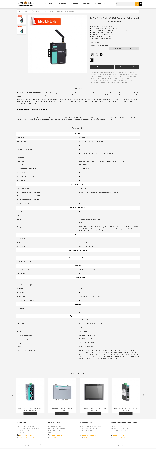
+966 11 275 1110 (119, 435)
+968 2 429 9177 (57, 435)
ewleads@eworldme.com (28, 438)
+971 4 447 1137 (25, 435)
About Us (110, 445)
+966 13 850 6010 (89, 435)
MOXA (37, 11)
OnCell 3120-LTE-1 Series (82, 112)
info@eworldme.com (58, 438)
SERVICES (86, 4)
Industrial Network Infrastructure (104, 73)
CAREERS (98, 4)
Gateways (124, 80)
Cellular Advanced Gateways (128, 74)
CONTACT (107, 4)
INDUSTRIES (61, 4)
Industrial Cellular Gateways (109, 78)
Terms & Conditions (130, 445)
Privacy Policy (118, 445)
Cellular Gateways (111, 76)
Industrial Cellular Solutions (111, 80)
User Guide (132, 48)
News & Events (101, 445)
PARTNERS (74, 4)
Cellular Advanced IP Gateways (107, 74)
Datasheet (117, 48)
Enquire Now (102, 67)
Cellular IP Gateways (97, 76)
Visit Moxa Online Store (88, 445)
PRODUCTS (49, 4)
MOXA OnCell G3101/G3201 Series (118, 82)
